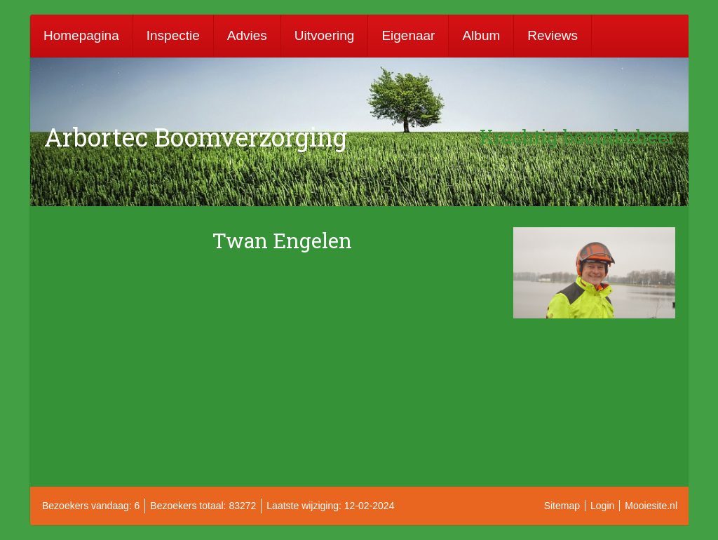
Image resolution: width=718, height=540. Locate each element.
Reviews (552, 35)
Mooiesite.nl (651, 505)
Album (481, 35)
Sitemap (562, 505)
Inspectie (173, 35)
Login (602, 505)
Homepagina (81, 35)
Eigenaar (408, 35)
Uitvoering (324, 35)
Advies (247, 35)
